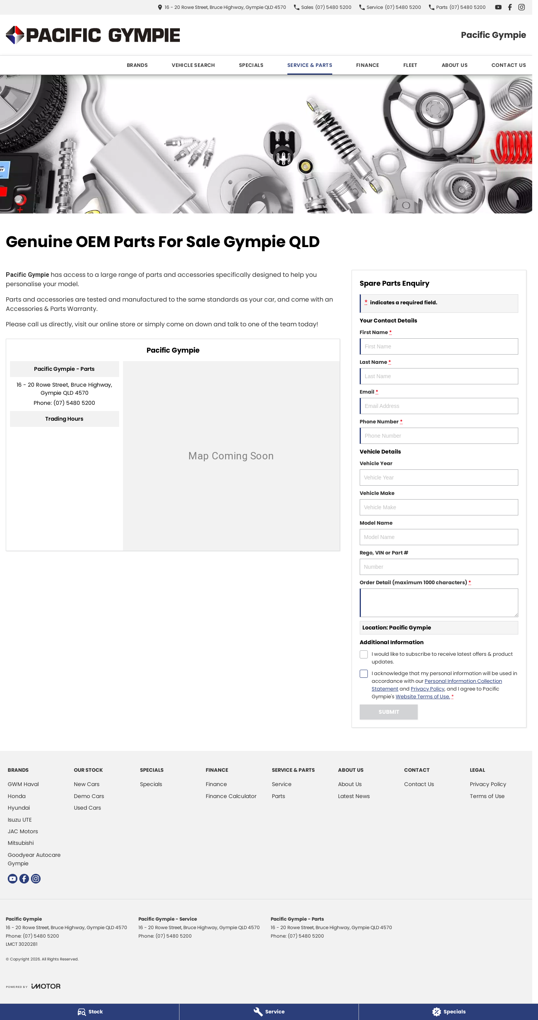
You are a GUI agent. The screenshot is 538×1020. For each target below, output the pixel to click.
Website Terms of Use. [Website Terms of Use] (423, 696)
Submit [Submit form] (389, 712)
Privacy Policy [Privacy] (427, 689)
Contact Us (509, 65)
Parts (278, 796)
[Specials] (448, 1012)
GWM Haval (23, 784)
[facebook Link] (510, 7)
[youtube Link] (498, 7)
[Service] (269, 1012)
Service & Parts (309, 65)
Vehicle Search (193, 65)
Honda (17, 796)
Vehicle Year (439, 473)
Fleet (410, 65)
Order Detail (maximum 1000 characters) (439, 598)
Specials (251, 65)
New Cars (86, 784)
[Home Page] (93, 34)
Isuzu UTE (20, 820)
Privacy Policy (488, 784)
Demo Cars (89, 796)
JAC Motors (23, 831)
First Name (439, 342)
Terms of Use (487, 796)
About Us (455, 65)
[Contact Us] (221, 7)
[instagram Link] (521, 7)
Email (439, 401)
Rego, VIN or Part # (439, 562)
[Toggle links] (33, 986)
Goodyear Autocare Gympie (34, 859)
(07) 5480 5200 (74, 403)
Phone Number (439, 431)
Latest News (354, 796)
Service (282, 784)
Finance (367, 65)
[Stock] (89, 1012)
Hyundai (19, 808)
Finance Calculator (231, 796)
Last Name (439, 371)
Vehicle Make (439, 502)
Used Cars (87, 808)
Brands (137, 65)
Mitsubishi (21, 843)
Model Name (439, 532)
